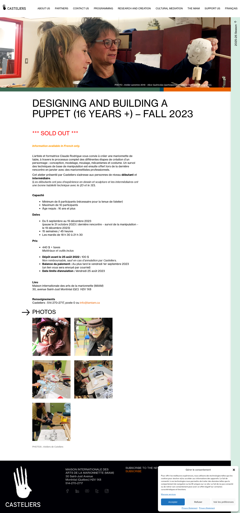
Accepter (172, 502)
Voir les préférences (223, 502)
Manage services (168, 494)
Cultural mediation (169, 8)
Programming (103, 8)
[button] (233, 469)
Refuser (198, 502)
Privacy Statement (189, 508)
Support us (212, 8)
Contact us (81, 8)
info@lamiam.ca (90, 302)
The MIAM (194, 8)
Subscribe (134, 471)
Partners (61, 8)
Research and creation (134, 8)
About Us (44, 8)
